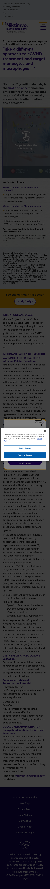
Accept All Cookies (25, 455)
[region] (25, 444)
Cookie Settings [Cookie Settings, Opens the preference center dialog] (25, 448)
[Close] (45, 431)
